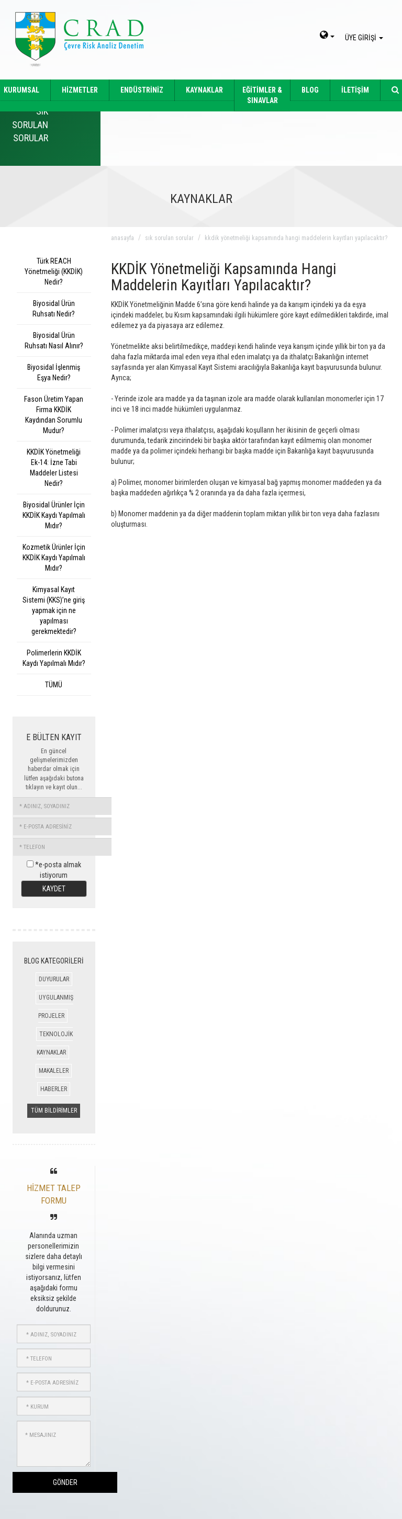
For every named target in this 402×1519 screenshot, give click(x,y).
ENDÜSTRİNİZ (141, 90)
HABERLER (53, 1089)
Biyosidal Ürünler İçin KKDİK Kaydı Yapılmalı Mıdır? (54, 515)
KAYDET (53, 889)
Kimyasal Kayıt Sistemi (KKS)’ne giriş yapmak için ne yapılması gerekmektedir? (54, 610)
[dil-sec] (327, 36)
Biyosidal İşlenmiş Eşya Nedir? (53, 372)
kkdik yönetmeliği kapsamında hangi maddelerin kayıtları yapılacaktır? (296, 238)
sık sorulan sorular (169, 238)
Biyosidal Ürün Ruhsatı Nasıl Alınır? (54, 340)
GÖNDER (65, 1482)
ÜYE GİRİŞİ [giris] (365, 37)
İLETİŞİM (355, 90)
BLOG (310, 90)
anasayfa (122, 238)
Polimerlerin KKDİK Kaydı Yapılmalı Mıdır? (54, 658)
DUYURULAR (54, 979)
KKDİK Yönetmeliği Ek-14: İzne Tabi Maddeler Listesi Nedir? (54, 468)
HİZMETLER (80, 90)
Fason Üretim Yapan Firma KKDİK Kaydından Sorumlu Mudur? (53, 415)
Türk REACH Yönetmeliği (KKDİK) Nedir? (54, 271)
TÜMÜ (53, 685)
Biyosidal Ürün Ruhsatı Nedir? (53, 308)
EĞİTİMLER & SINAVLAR (262, 95)
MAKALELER (54, 1070)
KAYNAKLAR (204, 90)
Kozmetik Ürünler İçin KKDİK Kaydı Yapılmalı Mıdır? (54, 557)
